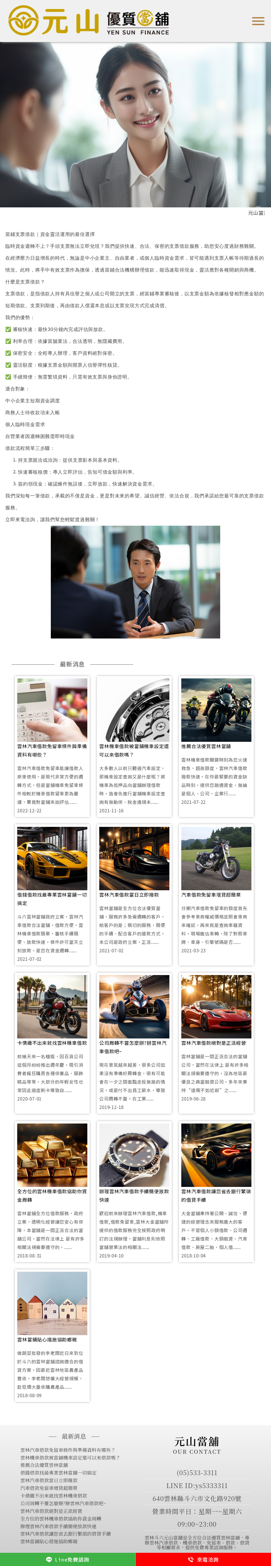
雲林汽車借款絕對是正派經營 (213, 1042)
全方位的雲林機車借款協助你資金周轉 (52, 1195)
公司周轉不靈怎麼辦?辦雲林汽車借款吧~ (132, 1047)
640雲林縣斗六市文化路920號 (196, 1498)
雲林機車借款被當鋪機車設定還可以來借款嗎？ (134, 750)
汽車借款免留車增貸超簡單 (211, 894)
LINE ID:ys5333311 (197, 1485)
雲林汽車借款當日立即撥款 (129, 894)
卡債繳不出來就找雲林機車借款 (52, 1042)
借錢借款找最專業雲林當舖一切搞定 (52, 898)
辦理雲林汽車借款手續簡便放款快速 (134, 1195)
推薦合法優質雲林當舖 (206, 746)
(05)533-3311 (197, 1472)
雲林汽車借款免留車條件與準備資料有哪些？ (52, 750)
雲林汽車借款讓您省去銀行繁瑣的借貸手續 (216, 1195)
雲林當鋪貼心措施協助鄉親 (47, 1339)
